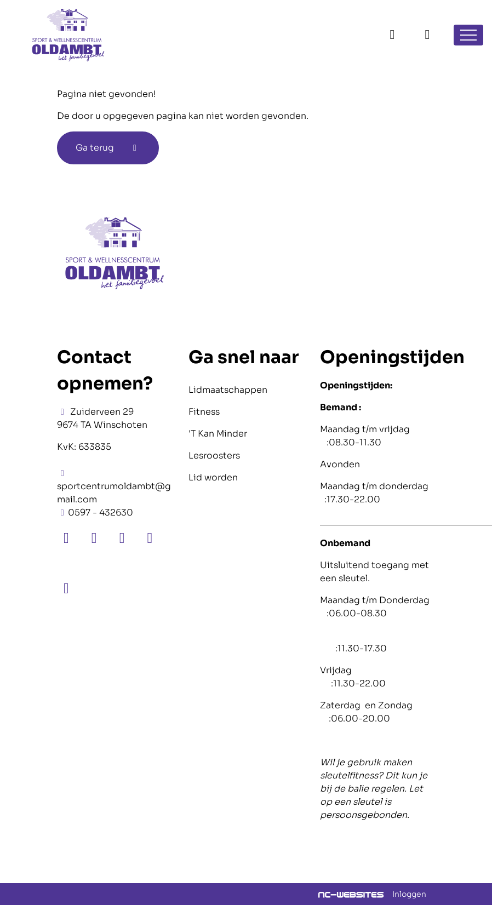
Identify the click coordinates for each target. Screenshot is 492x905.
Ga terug (108, 147)
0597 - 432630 (100, 512)
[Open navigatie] (468, 35)
